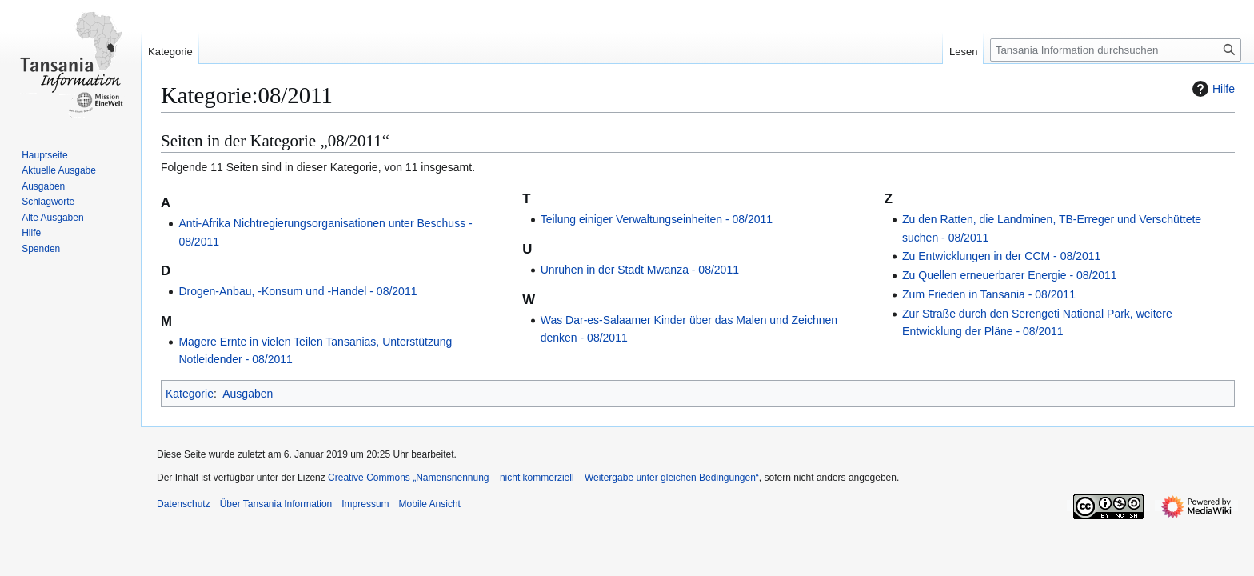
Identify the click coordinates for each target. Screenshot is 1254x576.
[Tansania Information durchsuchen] (1115, 50)
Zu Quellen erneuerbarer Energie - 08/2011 (1009, 275)
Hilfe (1211, 89)
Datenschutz (183, 504)
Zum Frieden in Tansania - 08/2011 (989, 294)
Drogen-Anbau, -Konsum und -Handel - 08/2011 (297, 291)
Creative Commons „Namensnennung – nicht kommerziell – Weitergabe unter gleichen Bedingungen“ (543, 477)
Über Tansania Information (276, 504)
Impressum (365, 504)
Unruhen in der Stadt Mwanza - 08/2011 (640, 269)
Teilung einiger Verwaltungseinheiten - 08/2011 (657, 219)
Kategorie (190, 393)
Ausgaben (247, 393)
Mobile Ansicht (430, 504)
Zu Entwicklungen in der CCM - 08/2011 (1001, 256)
